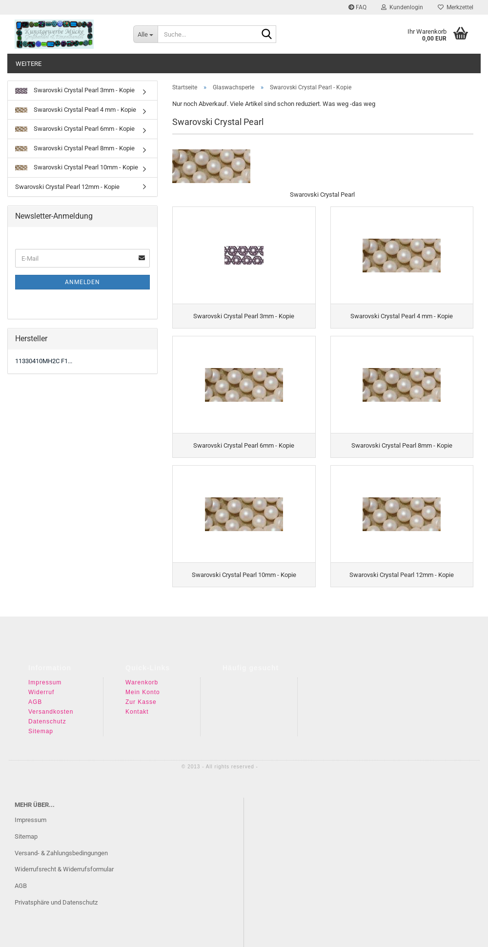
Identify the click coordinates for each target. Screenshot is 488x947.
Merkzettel (455, 7)
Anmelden (82, 282)
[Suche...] (145, 34)
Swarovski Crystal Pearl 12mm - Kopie (67, 186)
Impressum (44, 674)
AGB (35, 693)
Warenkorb (141, 674)
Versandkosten (50, 703)
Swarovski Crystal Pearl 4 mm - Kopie (75, 109)
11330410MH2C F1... (43, 361)
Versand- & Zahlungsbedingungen (61, 844)
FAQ (357, 7)
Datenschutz (47, 713)
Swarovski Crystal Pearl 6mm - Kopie (75, 128)
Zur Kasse (141, 693)
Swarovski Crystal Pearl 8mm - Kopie (75, 148)
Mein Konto (142, 683)
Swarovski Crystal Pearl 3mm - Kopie (75, 90)
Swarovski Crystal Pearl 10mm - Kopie (76, 167)
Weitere (28, 63)
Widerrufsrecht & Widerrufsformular (64, 861)
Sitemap (40, 723)
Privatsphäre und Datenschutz (56, 894)
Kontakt (137, 703)
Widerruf (41, 683)
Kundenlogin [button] (402, 7)
